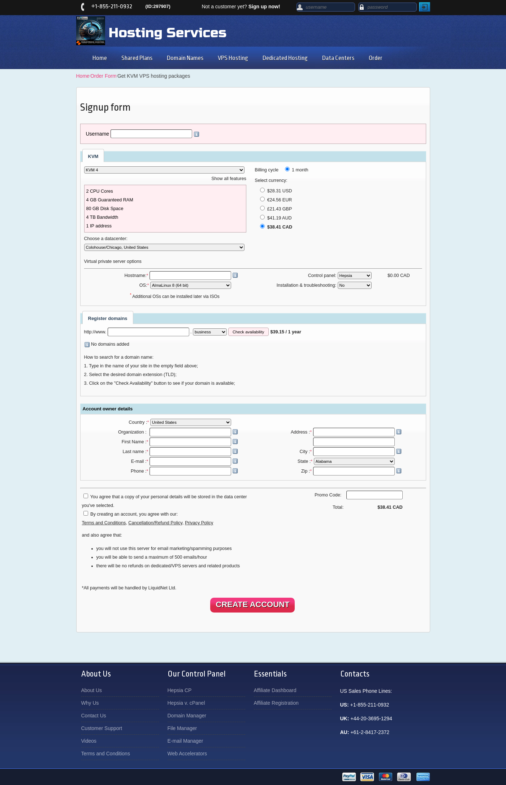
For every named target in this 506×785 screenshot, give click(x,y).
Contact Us (93, 715)
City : (350, 451)
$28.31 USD (276, 190)
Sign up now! (264, 6)
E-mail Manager (185, 741)
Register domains (107, 318)
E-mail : (184, 461)
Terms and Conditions (104, 522)
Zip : (351, 471)
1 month (296, 169)
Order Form (103, 76)
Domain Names (185, 58)
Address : (346, 432)
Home (99, 58)
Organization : (178, 432)
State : (347, 461)
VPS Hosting (233, 58)
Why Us (90, 703)
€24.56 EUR (276, 199)
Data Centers (338, 58)
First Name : (180, 441)
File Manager (182, 728)
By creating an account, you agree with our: (134, 514)
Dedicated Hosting (285, 58)
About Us (91, 690)
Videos (89, 741)
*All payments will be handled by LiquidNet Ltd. (129, 587)
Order (375, 58)
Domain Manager (187, 715)
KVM (93, 156)
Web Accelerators (187, 753)
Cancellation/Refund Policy (155, 522)
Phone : (184, 471)
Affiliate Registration (276, 703)
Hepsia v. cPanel (186, 703)
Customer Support (101, 728)
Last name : (180, 451)
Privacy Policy (199, 522)
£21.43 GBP (276, 209)
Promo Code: (359, 495)
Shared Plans (136, 58)
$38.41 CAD (276, 227)
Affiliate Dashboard (275, 690)
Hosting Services (167, 33)
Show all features (228, 178)
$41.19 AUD (275, 218)
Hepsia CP (180, 690)
